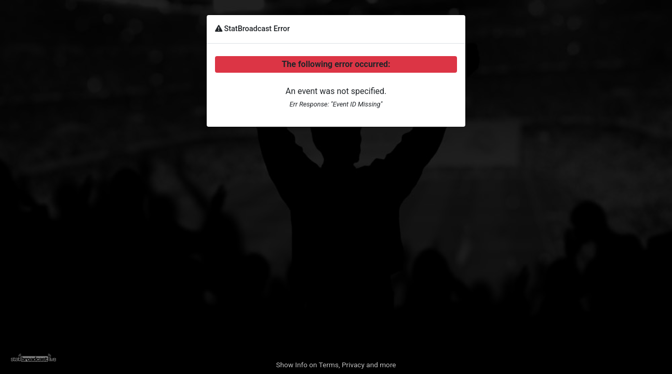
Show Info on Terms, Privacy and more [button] (336, 364)
